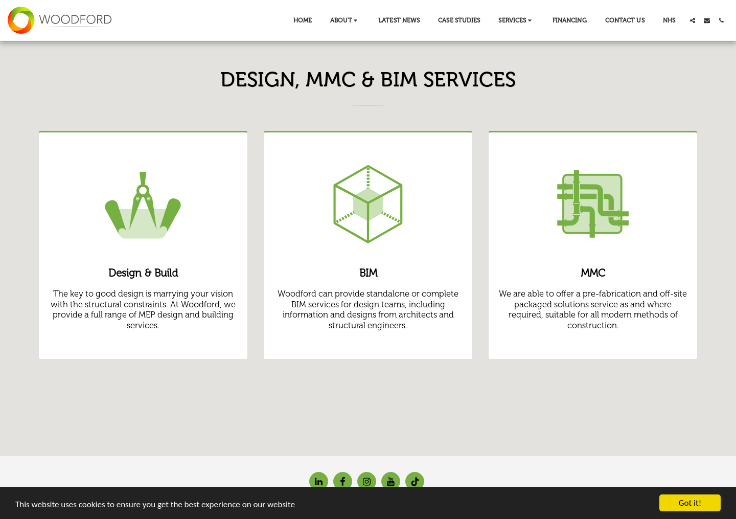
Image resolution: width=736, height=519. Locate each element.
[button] (345, 20)
